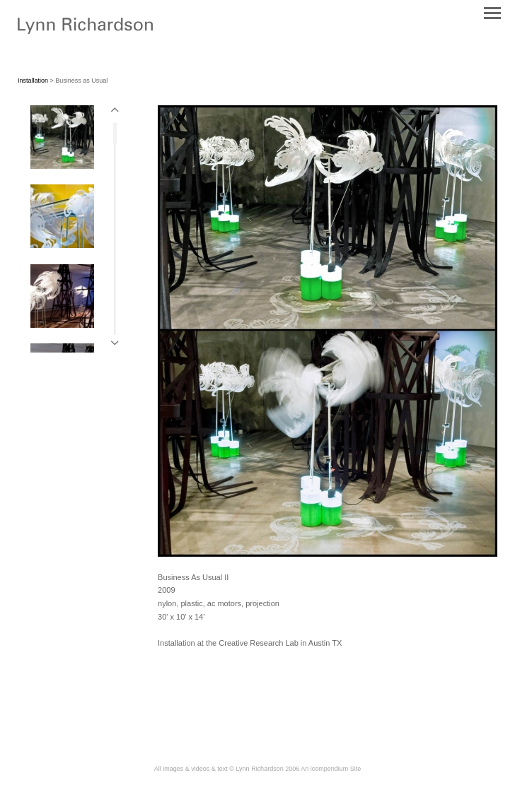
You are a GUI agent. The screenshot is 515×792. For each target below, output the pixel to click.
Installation (33, 80)
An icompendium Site (331, 768)
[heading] (85, 31)
